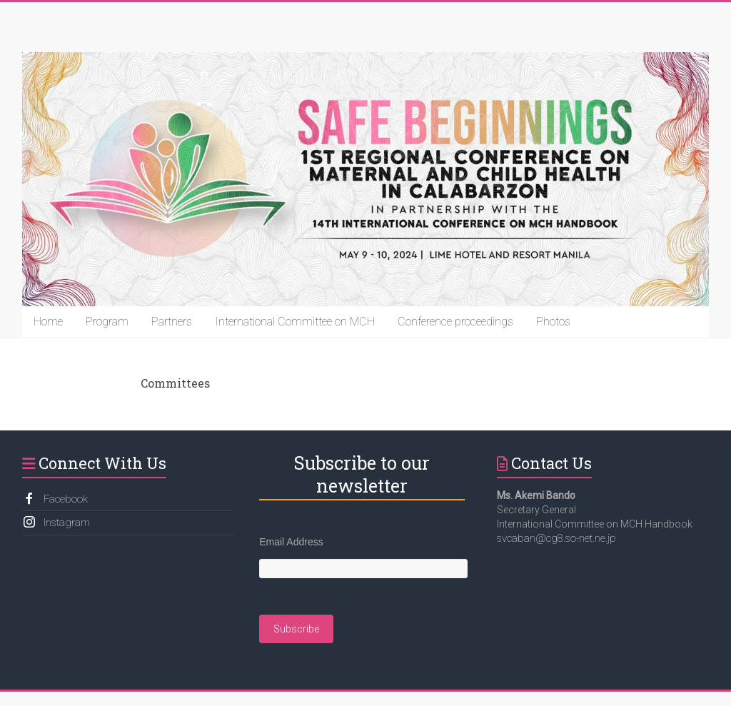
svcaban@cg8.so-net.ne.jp (556, 538)
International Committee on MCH (295, 321)
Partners (171, 321)
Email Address (291, 542)
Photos (553, 321)
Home (48, 321)
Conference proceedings (455, 321)
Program (107, 321)
